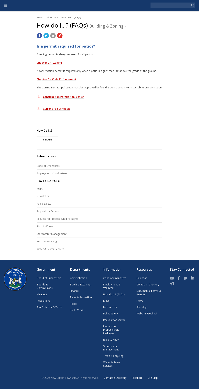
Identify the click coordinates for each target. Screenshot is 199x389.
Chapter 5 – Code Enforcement (56, 79)
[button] (5, 5)
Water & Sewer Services (50, 249)
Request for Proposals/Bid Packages (57, 218)
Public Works (77, 310)
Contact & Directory (147, 284)
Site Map (141, 307)
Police (73, 303)
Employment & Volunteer (52, 173)
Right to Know (45, 226)
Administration (78, 278)
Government (46, 269)
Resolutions (43, 300)
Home (40, 17)
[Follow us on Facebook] (179, 278)
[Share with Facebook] (39, 35)
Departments (80, 269)
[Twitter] (185, 278)
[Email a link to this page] (53, 35)
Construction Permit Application (63, 97)
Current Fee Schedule (56, 108)
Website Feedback (146, 313)
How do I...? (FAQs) (71, 17)
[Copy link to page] (60, 35)
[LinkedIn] (192, 278)
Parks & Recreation (81, 297)
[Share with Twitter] (46, 35)
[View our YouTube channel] (172, 278)
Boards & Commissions (45, 286)
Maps (40, 188)
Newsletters (43, 196)
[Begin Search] (192, 5)
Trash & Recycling (47, 241)
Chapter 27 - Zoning (49, 62)
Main (47, 139)
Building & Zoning (80, 284)
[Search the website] (170, 5)
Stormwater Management (52, 234)
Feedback (137, 377)
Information (52, 17)
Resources (144, 269)
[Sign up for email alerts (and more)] (172, 284)
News (139, 300)
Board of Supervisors (49, 278)
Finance (74, 290)
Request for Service (48, 211)
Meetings (42, 294)
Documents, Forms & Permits (148, 292)
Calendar (141, 278)
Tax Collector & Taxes (49, 307)
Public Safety (44, 203)
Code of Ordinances (48, 165)
